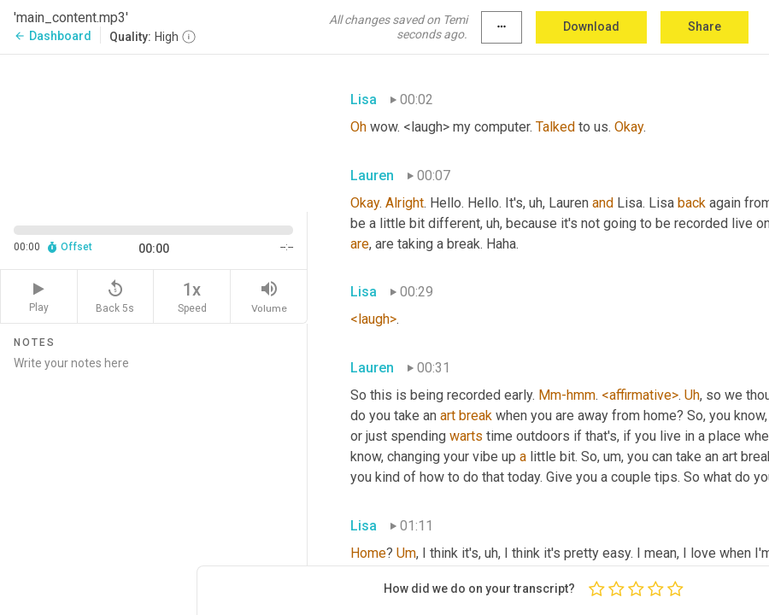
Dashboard (52, 36)
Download (591, 26)
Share (704, 26)
